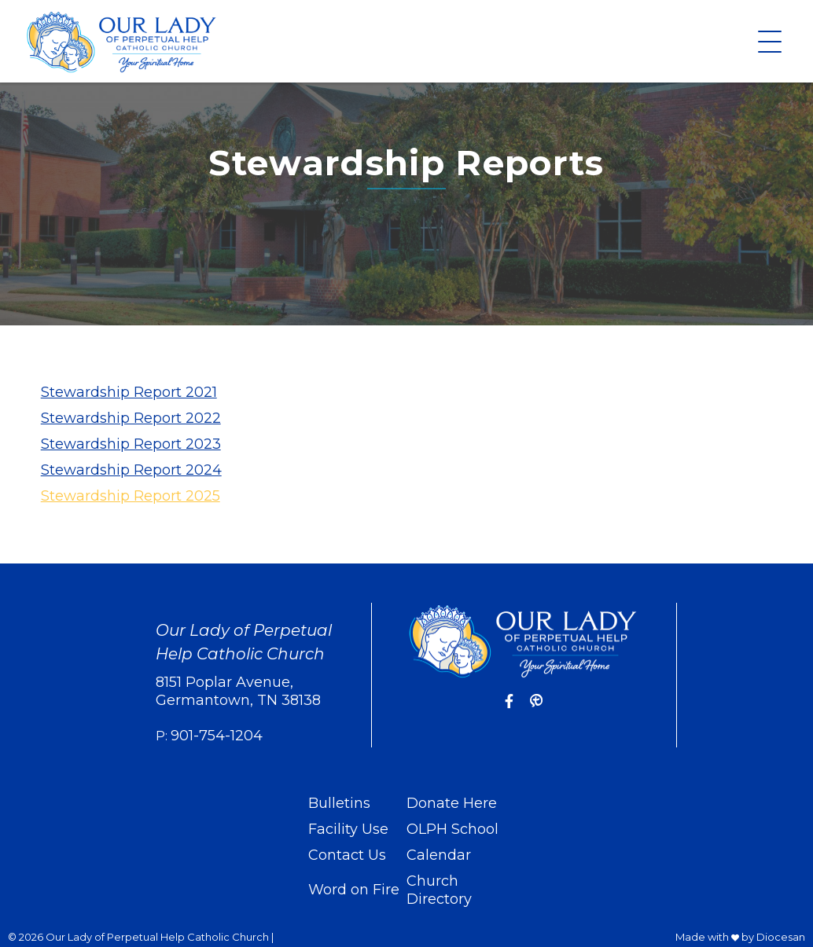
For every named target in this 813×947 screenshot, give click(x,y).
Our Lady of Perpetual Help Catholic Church (157, 936)
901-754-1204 (217, 735)
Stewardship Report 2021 (129, 392)
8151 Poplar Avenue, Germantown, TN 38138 (238, 691)
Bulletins (339, 803)
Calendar (438, 855)
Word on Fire (353, 889)
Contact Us (347, 855)
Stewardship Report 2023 (131, 444)
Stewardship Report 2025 (130, 496)
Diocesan (780, 936)
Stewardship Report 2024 (131, 470)
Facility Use (348, 829)
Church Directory (439, 890)
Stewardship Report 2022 (131, 418)
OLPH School (452, 829)
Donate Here (451, 803)
